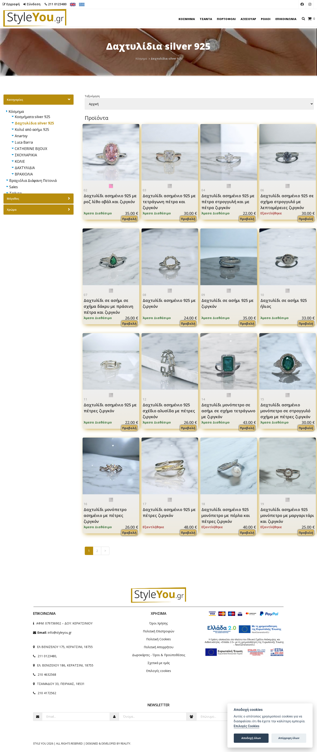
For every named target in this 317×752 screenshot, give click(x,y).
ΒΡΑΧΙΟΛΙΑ (24, 174)
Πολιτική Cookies (158, 639)
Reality (125, 743)
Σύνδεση (32, 4)
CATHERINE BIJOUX (31, 148)
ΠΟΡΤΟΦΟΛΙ (226, 19)
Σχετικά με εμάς (158, 663)
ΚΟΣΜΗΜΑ (187, 19)
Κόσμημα (141, 58)
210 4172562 (47, 693)
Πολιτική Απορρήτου (158, 647)
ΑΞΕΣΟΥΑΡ (248, 19)
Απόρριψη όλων (288, 738)
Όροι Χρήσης (158, 623)
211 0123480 (55, 4)
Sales (13, 186)
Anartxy (21, 135)
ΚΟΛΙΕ (20, 161)
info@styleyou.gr (60, 632)
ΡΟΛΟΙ (266, 19)
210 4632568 (47, 674)
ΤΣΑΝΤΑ (206, 19)
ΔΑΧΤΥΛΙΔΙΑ (25, 167)
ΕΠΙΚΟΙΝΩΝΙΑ (285, 19)
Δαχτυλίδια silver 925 (34, 123)
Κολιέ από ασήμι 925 (32, 129)
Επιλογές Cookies (247, 726)
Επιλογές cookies (158, 671)
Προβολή (129, 219)
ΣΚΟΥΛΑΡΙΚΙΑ (26, 155)
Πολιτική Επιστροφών (158, 631)
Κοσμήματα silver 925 (32, 116)
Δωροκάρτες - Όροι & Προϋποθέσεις (158, 655)
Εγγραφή (11, 4)
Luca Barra (24, 142)
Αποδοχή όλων (251, 738)
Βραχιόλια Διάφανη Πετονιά (33, 180)
